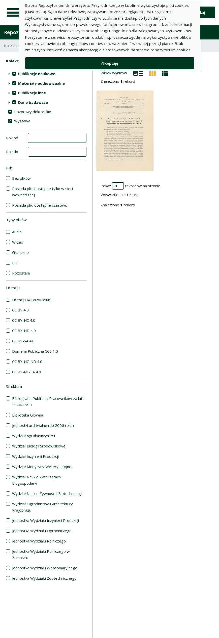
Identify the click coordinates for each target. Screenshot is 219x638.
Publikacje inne (32, 92)
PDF (15, 262)
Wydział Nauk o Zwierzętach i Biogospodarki (37, 480)
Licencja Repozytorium (31, 299)
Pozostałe (21, 273)
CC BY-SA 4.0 (23, 340)
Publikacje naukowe (36, 73)
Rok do (12, 151)
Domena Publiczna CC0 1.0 (35, 351)
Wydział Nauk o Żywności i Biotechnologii (47, 493)
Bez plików (21, 178)
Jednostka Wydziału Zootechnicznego (44, 578)
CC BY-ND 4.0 (24, 330)
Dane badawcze (33, 102)
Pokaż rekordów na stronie (130, 186)
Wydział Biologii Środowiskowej (39, 445)
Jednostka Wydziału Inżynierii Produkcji (45, 520)
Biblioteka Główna (27, 415)
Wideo (17, 242)
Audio (17, 231)
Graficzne (20, 252)
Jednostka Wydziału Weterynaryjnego (44, 567)
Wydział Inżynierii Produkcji (35, 456)
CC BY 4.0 (20, 309)
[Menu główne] (13, 12)
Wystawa (22, 120)
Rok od (12, 137)
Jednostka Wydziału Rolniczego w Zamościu (41, 554)
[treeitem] (46, 73)
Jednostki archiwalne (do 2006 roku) (43, 425)
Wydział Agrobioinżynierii (33, 435)
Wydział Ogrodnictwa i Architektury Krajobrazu (42, 507)
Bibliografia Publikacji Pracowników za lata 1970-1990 (48, 401)
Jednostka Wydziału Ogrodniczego (42, 530)
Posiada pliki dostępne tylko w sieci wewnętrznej (42, 191)
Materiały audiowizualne (41, 83)
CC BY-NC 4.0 (23, 320)
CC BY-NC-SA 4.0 (26, 371)
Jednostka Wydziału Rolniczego (39, 540)
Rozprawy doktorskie (32, 111)
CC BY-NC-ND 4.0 (27, 361)
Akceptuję (109, 63)
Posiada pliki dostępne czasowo (39, 205)
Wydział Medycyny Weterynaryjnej (42, 466)
